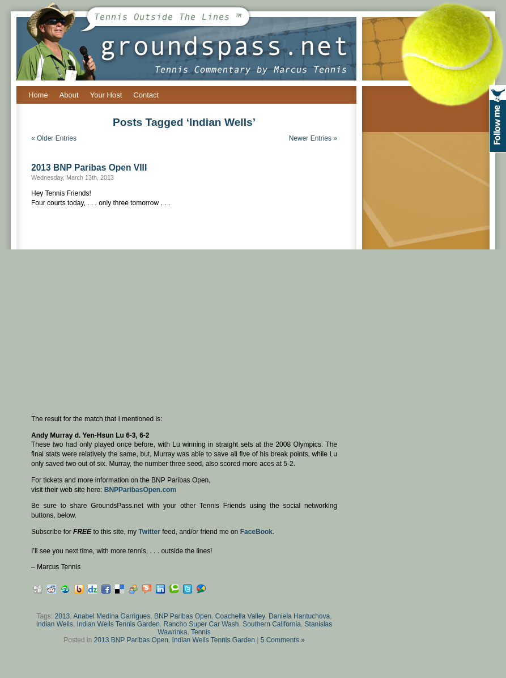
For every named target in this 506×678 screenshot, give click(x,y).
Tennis (201, 632)
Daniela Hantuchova (299, 616)
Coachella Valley (240, 616)
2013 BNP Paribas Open (131, 640)
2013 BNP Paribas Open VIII (89, 167)
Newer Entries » (313, 138)
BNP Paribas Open (182, 616)
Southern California (272, 624)
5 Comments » (283, 640)
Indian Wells (54, 624)
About (69, 95)
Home (38, 95)
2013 (62, 616)
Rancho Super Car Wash (201, 624)
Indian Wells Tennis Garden (118, 624)
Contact (146, 95)
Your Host (106, 95)
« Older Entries (53, 138)
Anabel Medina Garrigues (111, 616)
